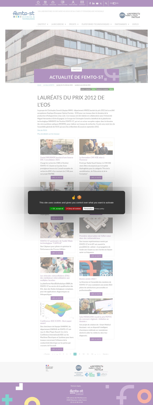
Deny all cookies (73, 208)
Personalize (88, 208)
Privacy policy (99, 208)
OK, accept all (57, 208)
